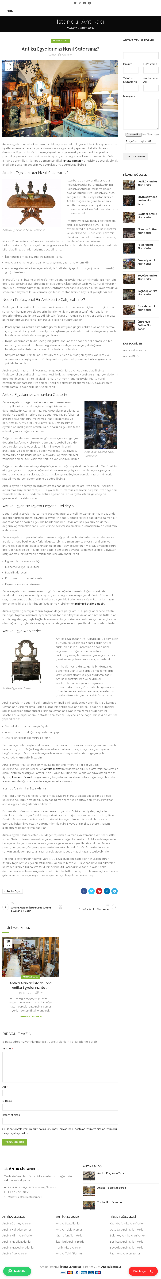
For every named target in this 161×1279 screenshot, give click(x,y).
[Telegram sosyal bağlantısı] (114, 891)
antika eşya (13, 891)
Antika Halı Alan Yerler (16, 1231)
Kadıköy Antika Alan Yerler (147, 183)
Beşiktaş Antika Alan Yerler (147, 292)
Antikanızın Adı (150, 80)
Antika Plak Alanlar (14, 1255)
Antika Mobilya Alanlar (16, 1243)
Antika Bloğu (87, 28)
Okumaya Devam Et (30, 1018)
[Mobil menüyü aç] (8, 11)
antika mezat (52, 769)
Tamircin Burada (22, 777)
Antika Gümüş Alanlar (16, 1225)
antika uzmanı (72, 160)
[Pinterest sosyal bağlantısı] (89, 3)
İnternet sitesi (11, 1116)
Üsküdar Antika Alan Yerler (147, 215)
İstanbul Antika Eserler (71, 1243)
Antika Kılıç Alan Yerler (111, 1174)
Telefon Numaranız (130, 80)
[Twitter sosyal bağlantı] (75, 3)
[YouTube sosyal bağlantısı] (84, 3)
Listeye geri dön (60, 907)
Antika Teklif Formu (69, 1255)
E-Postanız (150, 64)
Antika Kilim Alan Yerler (17, 1237)
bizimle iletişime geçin (89, 603)
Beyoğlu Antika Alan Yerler (147, 277)
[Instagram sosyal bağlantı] (80, 3)
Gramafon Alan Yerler (70, 1237)
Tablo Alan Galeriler (110, 1204)
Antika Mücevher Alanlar (18, 1249)
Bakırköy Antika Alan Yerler (147, 262)
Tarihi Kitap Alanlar (68, 1249)
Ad (5, 1088)
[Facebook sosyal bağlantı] (71, 3)
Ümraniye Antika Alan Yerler (145, 325)
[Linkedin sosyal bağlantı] (107, 891)
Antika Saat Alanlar (68, 1225)
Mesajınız (129, 96)
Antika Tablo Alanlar (69, 1231)
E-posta (8, 1102)
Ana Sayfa (72, 28)
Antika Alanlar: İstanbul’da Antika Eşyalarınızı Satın (31, 986)
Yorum (7, 1050)
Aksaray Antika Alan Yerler (147, 231)
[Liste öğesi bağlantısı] (40, 1193)
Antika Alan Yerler (134, 350)
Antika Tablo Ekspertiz (111, 1189)
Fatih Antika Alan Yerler (145, 246)
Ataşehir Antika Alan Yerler (147, 308)
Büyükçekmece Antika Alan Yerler (147, 200)
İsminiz (127, 64)
